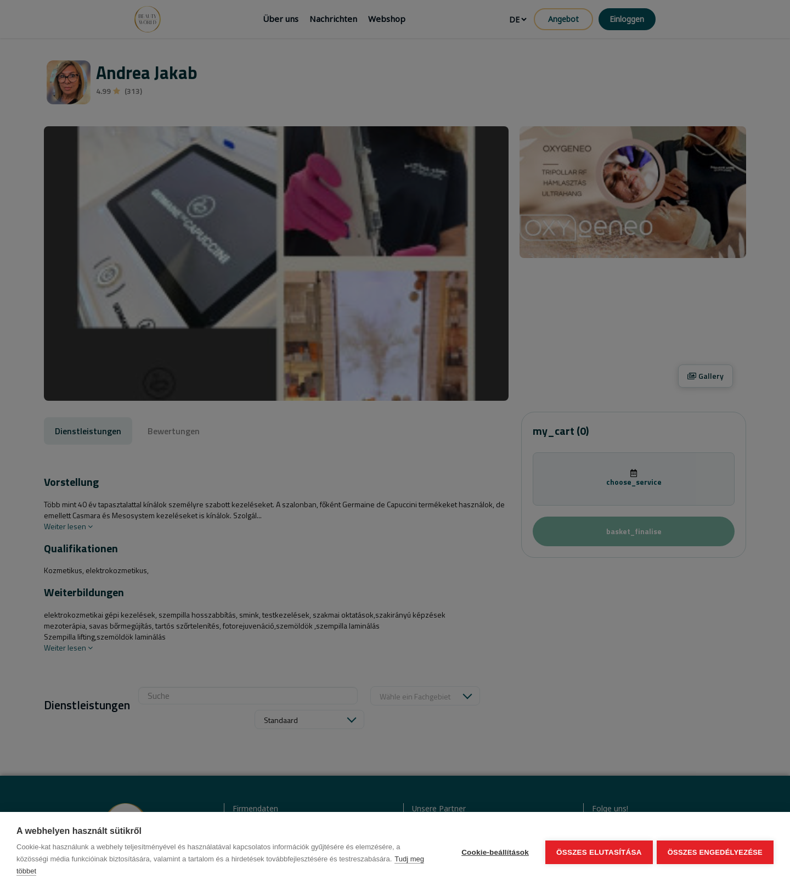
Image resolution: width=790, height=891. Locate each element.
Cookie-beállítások (493, 852)
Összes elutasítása (597, 852)
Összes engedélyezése (715, 852)
